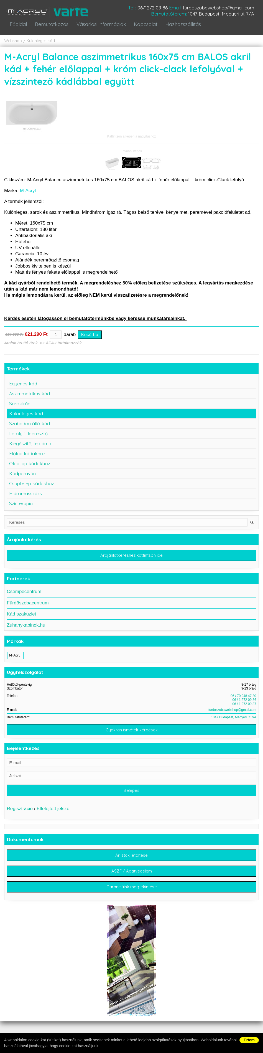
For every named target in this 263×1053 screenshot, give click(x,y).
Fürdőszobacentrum (28, 605)
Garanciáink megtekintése (131, 892)
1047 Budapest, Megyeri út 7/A (221, 14)
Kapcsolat (142, 27)
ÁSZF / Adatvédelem (131, 875)
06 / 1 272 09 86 (244, 703)
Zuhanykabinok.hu (26, 627)
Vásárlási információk (98, 27)
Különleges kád (41, 43)
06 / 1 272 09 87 (244, 707)
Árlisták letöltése (131, 859)
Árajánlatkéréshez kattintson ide (131, 558)
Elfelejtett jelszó (53, 812)
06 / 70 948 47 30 (243, 699)
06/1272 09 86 (152, 8)
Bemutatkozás (50, 27)
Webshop (13, 43)
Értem (249, 1040)
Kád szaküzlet (21, 616)
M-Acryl (28, 193)
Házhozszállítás (179, 27)
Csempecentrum (24, 594)
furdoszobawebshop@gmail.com (218, 8)
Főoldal (18, 27)
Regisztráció (20, 812)
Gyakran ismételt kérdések (132, 733)
